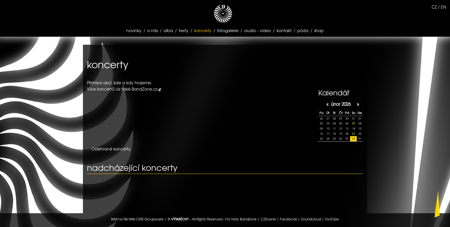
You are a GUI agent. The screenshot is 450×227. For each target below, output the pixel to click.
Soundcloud (311, 219)
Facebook (288, 219)
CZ (434, 7)
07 (353, 123)
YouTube (332, 219)
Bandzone (248, 219)
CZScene (268, 219)
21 (353, 134)
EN (443, 7)
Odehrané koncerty (111, 149)
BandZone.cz (145, 89)
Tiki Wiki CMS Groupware (143, 219)
